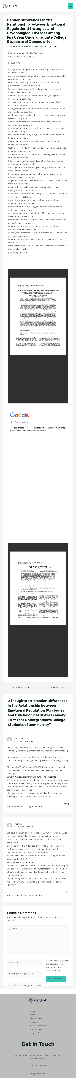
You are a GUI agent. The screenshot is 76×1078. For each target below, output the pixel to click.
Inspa (32, 1014)
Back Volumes (36, 1027)
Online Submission (38, 1024)
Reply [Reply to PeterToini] (66, 892)
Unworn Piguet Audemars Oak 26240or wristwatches (31, 777)
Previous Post (21, 687)
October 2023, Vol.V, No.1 (36, 46)
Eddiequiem (18, 739)
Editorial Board (36, 1017)
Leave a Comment (15, 46)
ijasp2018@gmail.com (38, 1062)
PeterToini (18, 824)
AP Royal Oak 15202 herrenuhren (22, 862)
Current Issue (35, 1021)
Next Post (57, 687)
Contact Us (35, 1030)
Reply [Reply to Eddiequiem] (66, 803)
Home (32, 1011)
